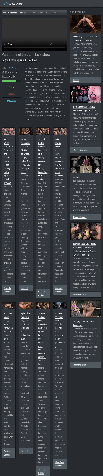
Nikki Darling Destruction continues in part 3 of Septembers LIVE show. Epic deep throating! (60, 157)
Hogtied (22, 13)
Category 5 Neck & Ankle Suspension (83, 323)
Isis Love (32, 60)
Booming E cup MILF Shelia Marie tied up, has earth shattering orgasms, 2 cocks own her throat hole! (84, 249)
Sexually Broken (7, 290)
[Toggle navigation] (97, 3)
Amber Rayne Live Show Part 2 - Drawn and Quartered (86, 38)
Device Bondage (8, 453)
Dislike (11, 94)
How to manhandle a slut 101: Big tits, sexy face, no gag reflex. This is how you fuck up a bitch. (25, 155)
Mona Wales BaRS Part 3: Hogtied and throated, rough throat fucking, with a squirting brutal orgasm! (8, 161)
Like (11, 87)
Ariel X (23, 60)
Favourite (11, 101)
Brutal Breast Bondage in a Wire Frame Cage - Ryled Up (85, 109)
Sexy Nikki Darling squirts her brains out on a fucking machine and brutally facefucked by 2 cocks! (42, 159)
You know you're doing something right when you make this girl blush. (8, 326)
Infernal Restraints (80, 150)
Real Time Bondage (59, 464)
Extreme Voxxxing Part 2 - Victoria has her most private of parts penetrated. (60, 329)
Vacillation (77, 177)
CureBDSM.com (13, 3)
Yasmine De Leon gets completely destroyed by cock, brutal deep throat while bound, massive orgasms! (42, 335)
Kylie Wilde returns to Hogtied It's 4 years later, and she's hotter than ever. (25, 326)
